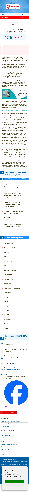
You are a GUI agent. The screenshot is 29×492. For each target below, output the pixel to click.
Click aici (14, 366)
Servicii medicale (7, 46)
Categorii (12, 17)
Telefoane (6, 49)
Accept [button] (14, 481)
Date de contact (7, 57)
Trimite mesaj (6, 53)
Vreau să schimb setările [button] (14, 485)
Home (12, 14)
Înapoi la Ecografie (10, 416)
